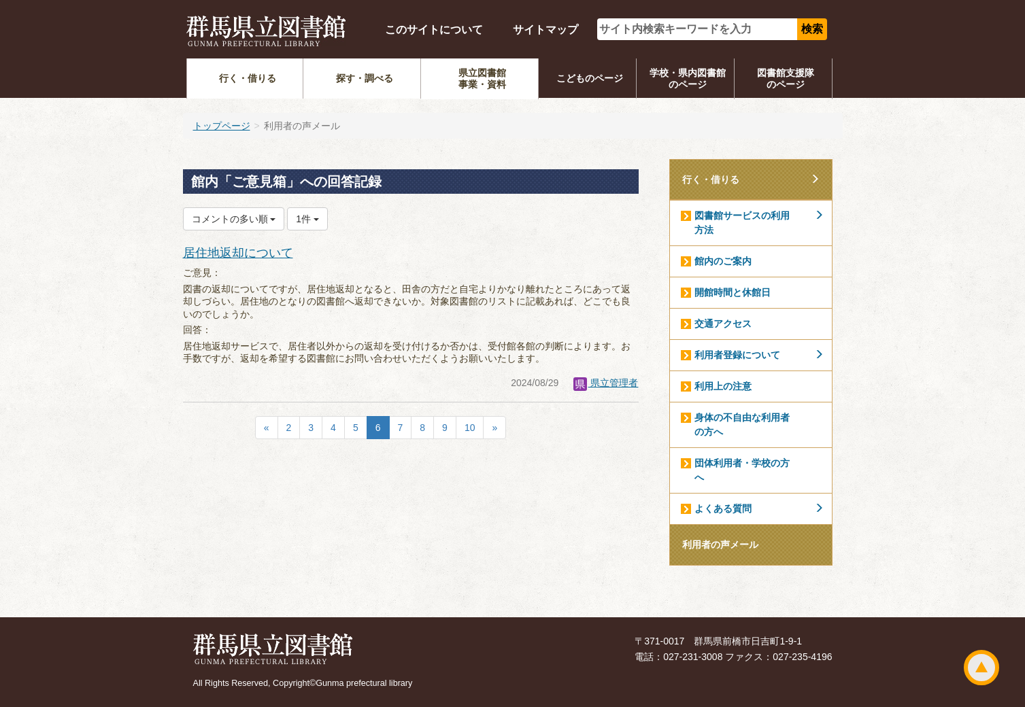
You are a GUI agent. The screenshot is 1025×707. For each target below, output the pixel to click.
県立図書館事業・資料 (482, 78)
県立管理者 (606, 382)
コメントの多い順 (234, 218)
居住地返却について (238, 253)
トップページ (221, 125)
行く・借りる (247, 78)
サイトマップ (545, 29)
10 (470, 427)
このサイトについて (434, 29)
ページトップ (981, 667)
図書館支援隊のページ (785, 78)
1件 (307, 218)
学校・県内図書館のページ (688, 78)
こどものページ (589, 78)
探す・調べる (364, 78)
